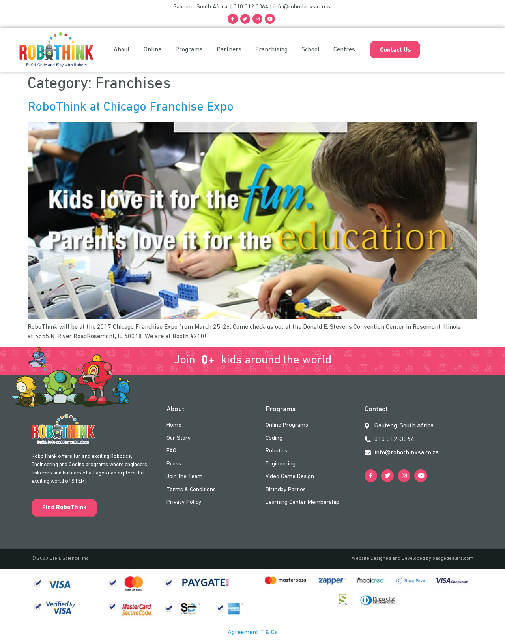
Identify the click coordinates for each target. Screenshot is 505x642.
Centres (344, 50)
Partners (229, 50)
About (122, 50)
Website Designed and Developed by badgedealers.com (412, 559)
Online (152, 50)
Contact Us (395, 50)
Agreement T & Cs (253, 633)
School (310, 50)
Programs (189, 50)
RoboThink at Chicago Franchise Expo (131, 108)
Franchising (271, 50)
